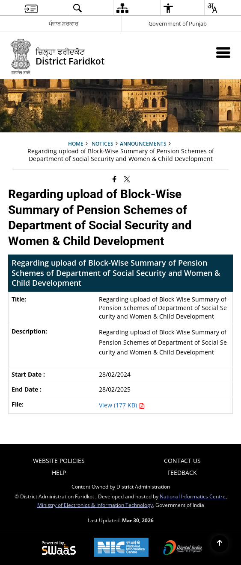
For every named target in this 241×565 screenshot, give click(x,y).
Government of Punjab (178, 23)
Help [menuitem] (59, 472)
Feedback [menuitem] (182, 472)
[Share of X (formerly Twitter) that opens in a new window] (127, 178)
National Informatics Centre (193, 496)
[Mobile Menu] (223, 52)
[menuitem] (31, 8)
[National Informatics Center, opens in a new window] (121, 548)
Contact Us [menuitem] (182, 461)
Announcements (143, 143)
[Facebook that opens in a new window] (114, 178)
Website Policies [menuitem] (59, 461)
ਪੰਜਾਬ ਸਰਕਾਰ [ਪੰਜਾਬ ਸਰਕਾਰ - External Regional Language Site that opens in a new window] (63, 23)
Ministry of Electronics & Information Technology (95, 504)
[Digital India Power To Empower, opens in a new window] (183, 548)
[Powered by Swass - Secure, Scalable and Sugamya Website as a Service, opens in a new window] (59, 548)
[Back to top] (219, 543)
